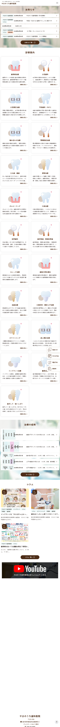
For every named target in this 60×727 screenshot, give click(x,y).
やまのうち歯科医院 (9, 3)
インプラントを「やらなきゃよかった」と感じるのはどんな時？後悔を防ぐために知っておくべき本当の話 (14, 514)
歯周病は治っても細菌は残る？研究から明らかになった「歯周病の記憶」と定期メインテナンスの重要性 (14, 546)
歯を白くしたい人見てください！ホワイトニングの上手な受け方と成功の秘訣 (44, 514)
